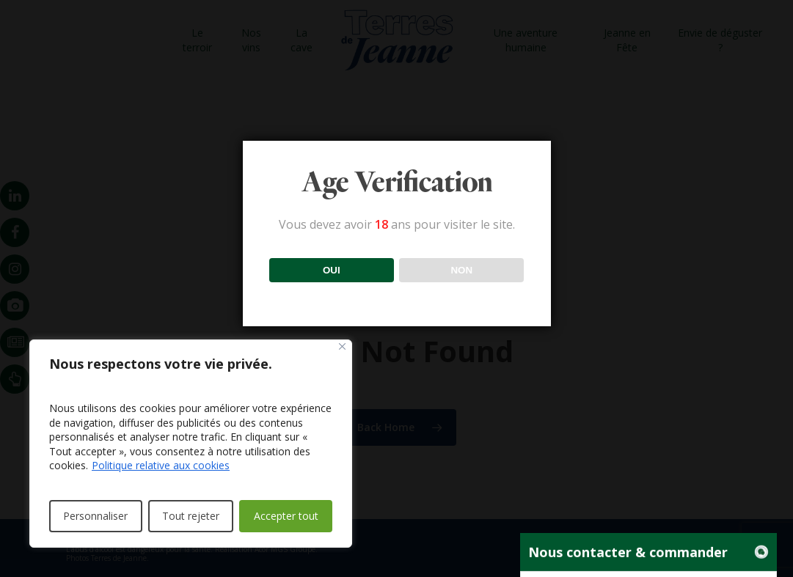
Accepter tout (286, 516)
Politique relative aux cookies (161, 465)
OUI (331, 270)
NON (461, 270)
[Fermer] (342, 346)
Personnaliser (95, 516)
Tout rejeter (190, 516)
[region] (190, 443)
